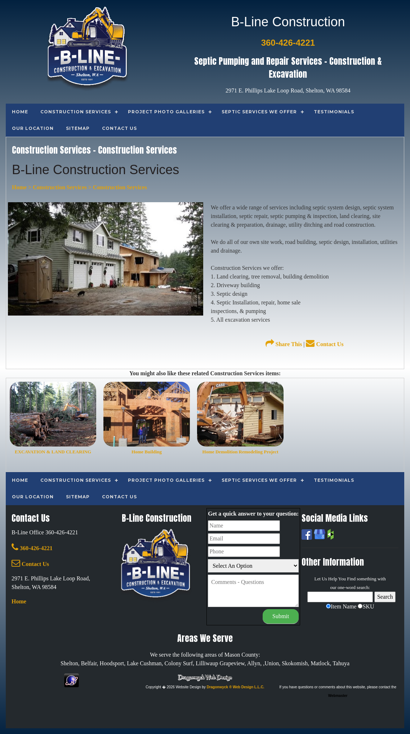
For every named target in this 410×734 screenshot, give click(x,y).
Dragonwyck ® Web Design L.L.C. (235, 687)
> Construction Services (57, 187)
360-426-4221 (32, 548)
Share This (284, 344)
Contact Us (324, 344)
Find (351, 578)
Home (19, 187)
